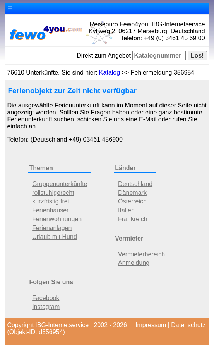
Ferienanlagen (52, 228)
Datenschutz (188, 325)
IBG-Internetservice (62, 325)
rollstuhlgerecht (53, 192)
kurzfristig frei (50, 201)
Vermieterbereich (141, 254)
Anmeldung (133, 262)
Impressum (150, 325)
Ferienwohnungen (57, 219)
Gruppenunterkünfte (59, 184)
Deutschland (135, 184)
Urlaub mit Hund (54, 237)
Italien (126, 210)
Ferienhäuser (50, 210)
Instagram (46, 307)
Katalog (109, 72)
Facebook (45, 298)
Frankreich (132, 219)
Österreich (132, 201)
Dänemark (132, 192)
